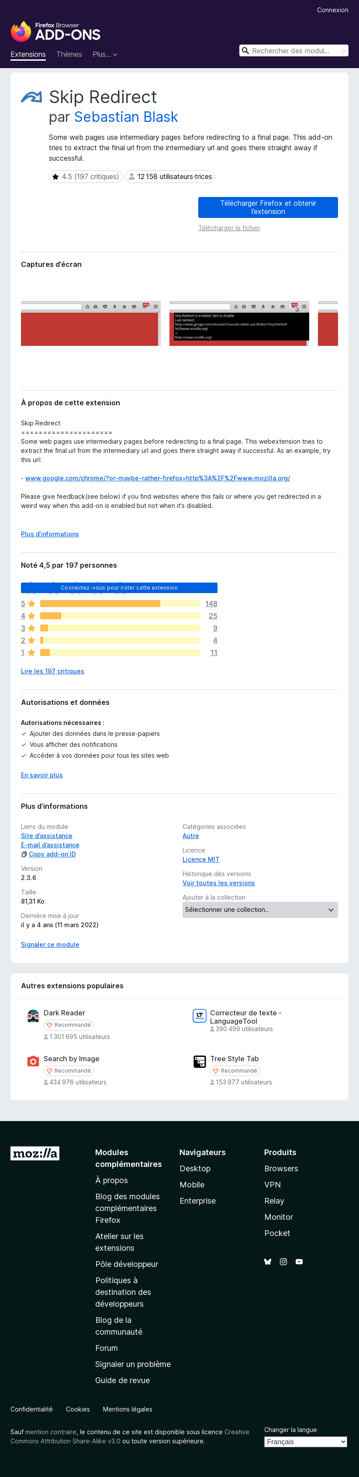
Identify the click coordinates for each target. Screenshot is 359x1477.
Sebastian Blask (126, 116)
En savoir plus (42, 775)
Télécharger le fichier (229, 227)
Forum (106, 1348)
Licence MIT (201, 859)
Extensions (28, 54)
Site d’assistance (46, 835)
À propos (111, 1180)
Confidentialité (31, 1409)
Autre (191, 835)
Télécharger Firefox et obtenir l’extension (268, 207)
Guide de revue (122, 1380)
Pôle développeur (126, 1264)
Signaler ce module (50, 944)
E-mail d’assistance (50, 845)
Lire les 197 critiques (52, 671)
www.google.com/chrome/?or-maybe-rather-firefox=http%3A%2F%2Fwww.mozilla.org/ (157, 478)
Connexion (333, 10)
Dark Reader (64, 1013)
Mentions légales (127, 1409)
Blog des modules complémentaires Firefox (127, 1208)
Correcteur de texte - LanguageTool (246, 1017)
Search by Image (72, 1059)
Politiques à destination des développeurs (123, 1292)
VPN (272, 1184)
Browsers (281, 1168)
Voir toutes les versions (219, 883)
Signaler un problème (133, 1364)
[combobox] (294, 50)
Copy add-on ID (48, 854)
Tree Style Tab (234, 1059)
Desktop (195, 1168)
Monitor (278, 1217)
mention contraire (50, 1432)
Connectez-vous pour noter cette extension (119, 587)
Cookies (78, 1409)
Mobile (192, 1184)
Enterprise (198, 1200)
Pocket (277, 1233)
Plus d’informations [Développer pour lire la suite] (50, 534)
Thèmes (69, 54)
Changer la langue (290, 1429)
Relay (274, 1200)
